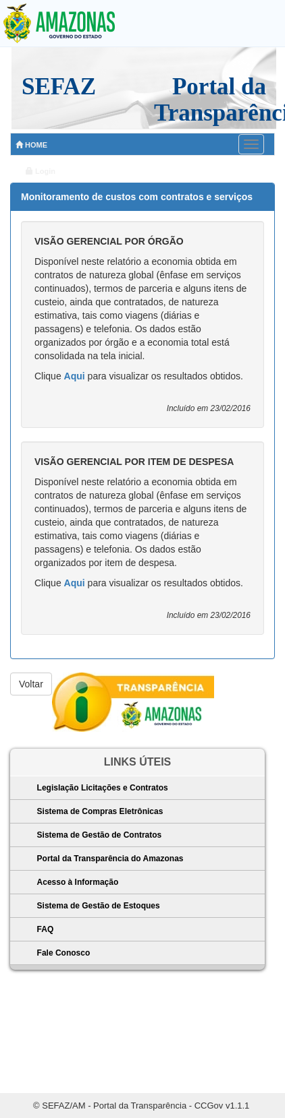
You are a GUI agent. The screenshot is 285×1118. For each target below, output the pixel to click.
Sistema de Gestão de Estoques (98, 905)
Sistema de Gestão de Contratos (99, 835)
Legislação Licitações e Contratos (102, 788)
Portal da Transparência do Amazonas (110, 858)
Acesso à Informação (78, 882)
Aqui (74, 376)
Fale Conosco (63, 953)
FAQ (45, 929)
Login (40, 171)
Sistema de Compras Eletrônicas (100, 811)
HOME (31, 145)
